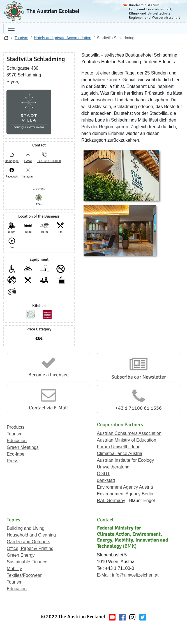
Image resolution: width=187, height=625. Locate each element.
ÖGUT (103, 473)
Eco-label (16, 454)
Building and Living (25, 528)
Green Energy (21, 555)
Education (17, 440)
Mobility (14, 568)
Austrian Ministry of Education (126, 440)
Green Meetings (23, 447)
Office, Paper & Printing (30, 548)
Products (15, 427)
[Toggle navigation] (11, 28)
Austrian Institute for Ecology (125, 460)
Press (12, 460)
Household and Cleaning (31, 535)
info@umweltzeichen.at (135, 575)
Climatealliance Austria (119, 453)
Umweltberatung (113, 467)
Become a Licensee (48, 375)
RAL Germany (111, 500)
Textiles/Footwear (24, 575)
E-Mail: (104, 575)
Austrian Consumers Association (129, 433)
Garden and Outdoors (28, 541)
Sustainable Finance (27, 561)
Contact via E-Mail (48, 408)
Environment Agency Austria (125, 487)
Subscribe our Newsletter (138, 377)
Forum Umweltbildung (119, 446)
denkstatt (106, 480)
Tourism (21, 38)
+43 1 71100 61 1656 (138, 408)
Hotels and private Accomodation (62, 38)
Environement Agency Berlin (125, 493)
